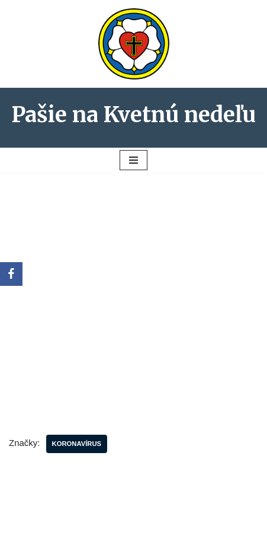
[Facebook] (11, 274)
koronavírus (77, 443)
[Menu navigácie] (133, 160)
